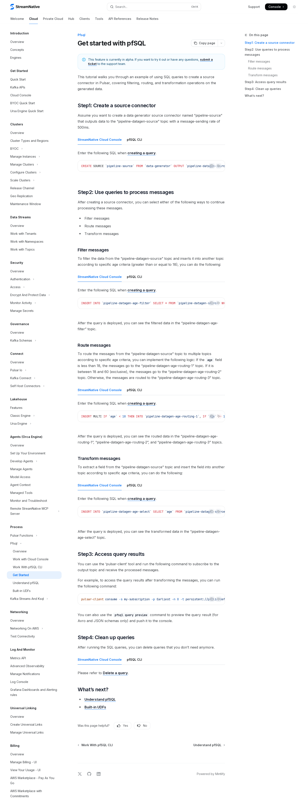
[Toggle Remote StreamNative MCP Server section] (34, 511)
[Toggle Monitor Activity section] (34, 303)
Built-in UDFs (95, 707)
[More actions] (221, 43)
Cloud (33, 20)
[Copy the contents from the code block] (212, 166)
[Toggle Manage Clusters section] (34, 164)
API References (119, 20)
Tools (99, 20)
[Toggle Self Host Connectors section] (34, 386)
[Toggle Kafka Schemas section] (34, 340)
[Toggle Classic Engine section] (34, 416)
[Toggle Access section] (34, 287)
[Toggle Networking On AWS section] (34, 628)
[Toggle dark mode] (294, 6)
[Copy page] (204, 43)
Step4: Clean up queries (263, 89)
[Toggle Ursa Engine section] (34, 423)
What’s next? (254, 95)
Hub (71, 20)
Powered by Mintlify (211, 774)
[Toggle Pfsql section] (34, 543)
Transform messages (263, 75)
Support (254, 7)
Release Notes (147, 20)
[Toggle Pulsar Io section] (34, 370)
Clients (84, 20)
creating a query (141, 153)
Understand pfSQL (100, 699)
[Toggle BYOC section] (34, 149)
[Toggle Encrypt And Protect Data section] (34, 295)
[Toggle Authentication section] (34, 279)
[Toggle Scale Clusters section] (34, 180)
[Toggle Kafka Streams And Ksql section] (34, 599)
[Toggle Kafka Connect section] (34, 378)
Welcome (17, 20)
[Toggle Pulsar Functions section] (34, 535)
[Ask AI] (218, 166)
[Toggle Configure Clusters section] (34, 172)
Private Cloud (53, 20)
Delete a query (115, 673)
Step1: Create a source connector (270, 42)
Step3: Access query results (265, 82)
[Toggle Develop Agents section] (34, 461)
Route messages (260, 68)
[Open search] (154, 7)
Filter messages (259, 61)
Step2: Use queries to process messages (267, 52)
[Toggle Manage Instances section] (34, 156)
